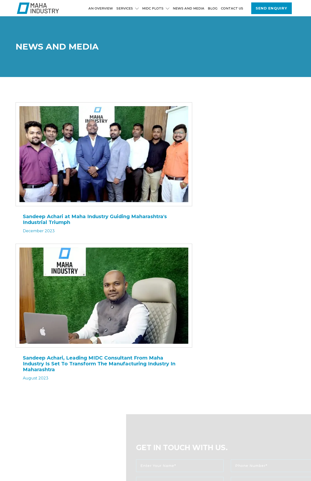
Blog (213, 8)
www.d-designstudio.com (177, 473)
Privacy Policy (275, 474)
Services (128, 8)
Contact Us (232, 8)
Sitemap (243, 469)
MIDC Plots (156, 8)
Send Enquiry (271, 8)
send (160, 355)
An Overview (101, 8)
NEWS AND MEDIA (189, 8)
